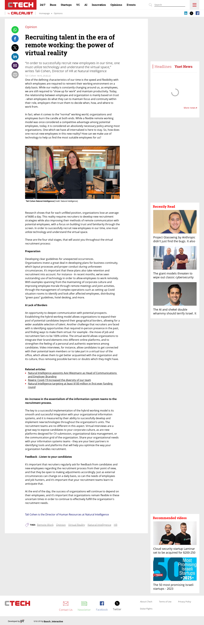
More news (190, 108)
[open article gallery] (72, 172)
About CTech (146, 601)
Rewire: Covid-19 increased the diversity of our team (59, 380)
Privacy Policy (184, 601)
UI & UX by (48, 621)
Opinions (58, 13)
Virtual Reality (76, 525)
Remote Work (45, 525)
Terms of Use (165, 601)
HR (115, 525)
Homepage (44, 13)
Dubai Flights (146, 609)
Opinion (61, 525)
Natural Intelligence (99, 525)
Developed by (16, 621)
